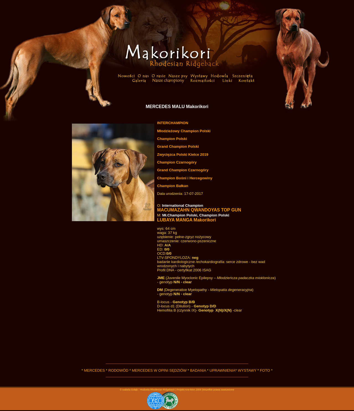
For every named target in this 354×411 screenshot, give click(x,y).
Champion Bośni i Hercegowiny (184, 178)
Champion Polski (172, 139)
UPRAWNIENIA (223, 370)
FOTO (265, 370)
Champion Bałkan (172, 186)
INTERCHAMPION (172, 123)
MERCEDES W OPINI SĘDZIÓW (159, 370)
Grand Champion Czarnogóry (183, 170)
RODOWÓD (118, 370)
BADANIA (198, 370)
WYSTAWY (247, 370)
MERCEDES (94, 370)
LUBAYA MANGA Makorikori (186, 220)
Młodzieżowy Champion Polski (183, 131)
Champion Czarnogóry (177, 162)
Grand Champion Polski (178, 146)
